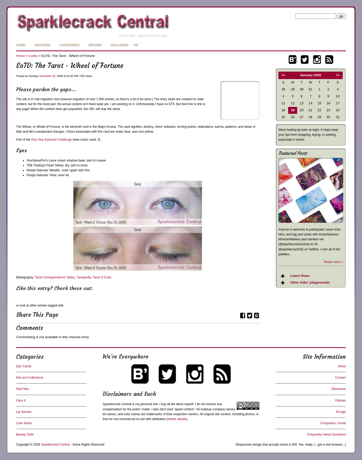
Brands (95, 45)
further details (176, 419)
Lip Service (23, 412)
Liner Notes (24, 423)
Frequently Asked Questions (326, 434)
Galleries (120, 45)
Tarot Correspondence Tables (55, 277)
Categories (69, 45)
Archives (42, 45)
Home (20, 45)
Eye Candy (23, 366)
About (342, 366)
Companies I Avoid (333, 423)
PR (136, 45)
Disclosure (338, 389)
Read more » (333, 262)
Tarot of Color (102, 277)
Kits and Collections (29, 377)
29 (53, 76)
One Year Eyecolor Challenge (51, 139)
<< (283, 75)
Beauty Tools (25, 434)
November (45, 76)
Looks (33, 56)
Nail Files (22, 389)
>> (338, 75)
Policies (340, 400)
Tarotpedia (84, 277)
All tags (341, 412)
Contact (340, 377)
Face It (21, 400)
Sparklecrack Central (117, 404)
